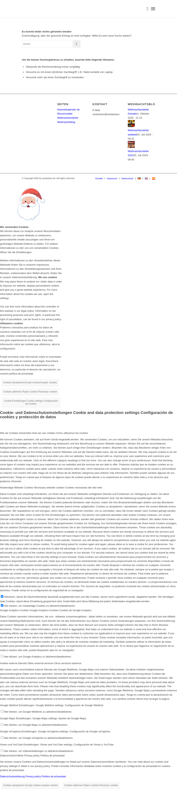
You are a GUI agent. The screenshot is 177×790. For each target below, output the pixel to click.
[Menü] (153, 9)
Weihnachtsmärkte (67, 117)
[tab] (88, 433)
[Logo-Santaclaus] (44, 9)
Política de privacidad (54, 776)
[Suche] (145, 9)
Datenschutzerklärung (12, 776)
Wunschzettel (64, 113)
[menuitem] (145, 9)
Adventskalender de (68, 109)
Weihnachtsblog (66, 122)
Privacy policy (33, 776)
